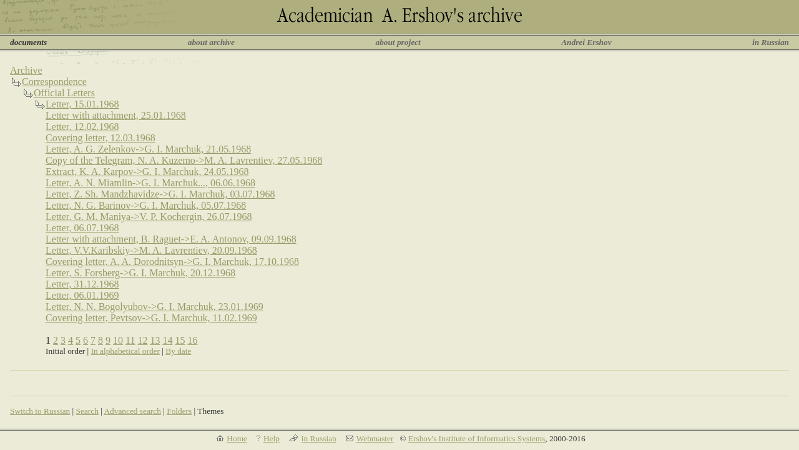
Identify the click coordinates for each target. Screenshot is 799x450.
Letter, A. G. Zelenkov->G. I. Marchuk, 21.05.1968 (148, 149)
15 (180, 340)
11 (130, 340)
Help (271, 438)
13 (155, 340)
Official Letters (64, 93)
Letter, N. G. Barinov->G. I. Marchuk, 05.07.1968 (146, 205)
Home (237, 438)
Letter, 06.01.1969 (82, 295)
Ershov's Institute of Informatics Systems (476, 438)
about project (397, 42)
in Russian (770, 42)
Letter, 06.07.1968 (82, 227)
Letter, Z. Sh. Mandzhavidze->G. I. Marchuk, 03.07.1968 (160, 194)
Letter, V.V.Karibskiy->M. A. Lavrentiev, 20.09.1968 (151, 250)
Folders (179, 411)
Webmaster (375, 438)
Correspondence (54, 81)
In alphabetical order (125, 351)
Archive (26, 70)
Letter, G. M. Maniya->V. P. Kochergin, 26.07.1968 (149, 216)
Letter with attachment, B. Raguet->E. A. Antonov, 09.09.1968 (171, 239)
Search (87, 411)
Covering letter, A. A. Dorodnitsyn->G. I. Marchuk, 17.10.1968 (172, 261)
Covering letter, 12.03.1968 (100, 137)
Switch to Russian (40, 411)
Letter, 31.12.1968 (82, 284)
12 (142, 340)
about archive (211, 42)
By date (178, 351)
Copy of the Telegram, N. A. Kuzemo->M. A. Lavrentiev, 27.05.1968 (184, 160)
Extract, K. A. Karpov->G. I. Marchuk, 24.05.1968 (147, 171)
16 (192, 340)
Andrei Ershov (586, 42)
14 (167, 340)
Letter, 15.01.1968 (82, 104)
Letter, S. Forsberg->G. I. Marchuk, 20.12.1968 (140, 273)
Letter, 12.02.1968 (82, 126)
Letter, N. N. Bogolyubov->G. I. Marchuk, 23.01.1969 (154, 306)
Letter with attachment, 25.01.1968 (116, 115)
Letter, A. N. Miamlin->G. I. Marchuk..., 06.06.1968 (150, 183)
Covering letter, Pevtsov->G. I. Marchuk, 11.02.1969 (151, 317)
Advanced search (132, 411)
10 (118, 340)
